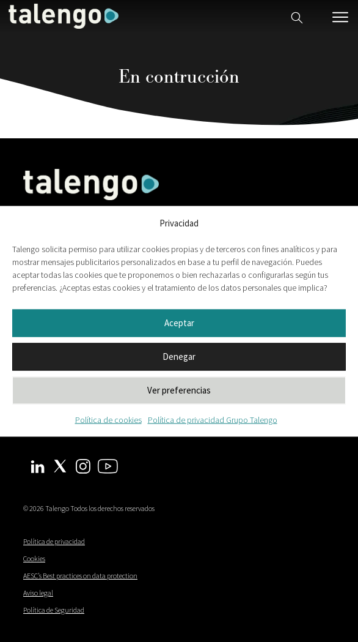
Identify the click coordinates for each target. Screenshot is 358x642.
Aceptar (179, 323)
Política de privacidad (54, 541)
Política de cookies (108, 419)
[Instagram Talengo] (83, 464)
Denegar (179, 356)
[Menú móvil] (340, 17)
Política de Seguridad (53, 609)
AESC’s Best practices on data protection (80, 575)
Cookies (34, 558)
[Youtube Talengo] (108, 464)
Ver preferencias (179, 390)
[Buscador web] (297, 16)
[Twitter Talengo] (60, 464)
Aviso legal (38, 592)
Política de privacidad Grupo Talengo (212, 419)
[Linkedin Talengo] (38, 465)
